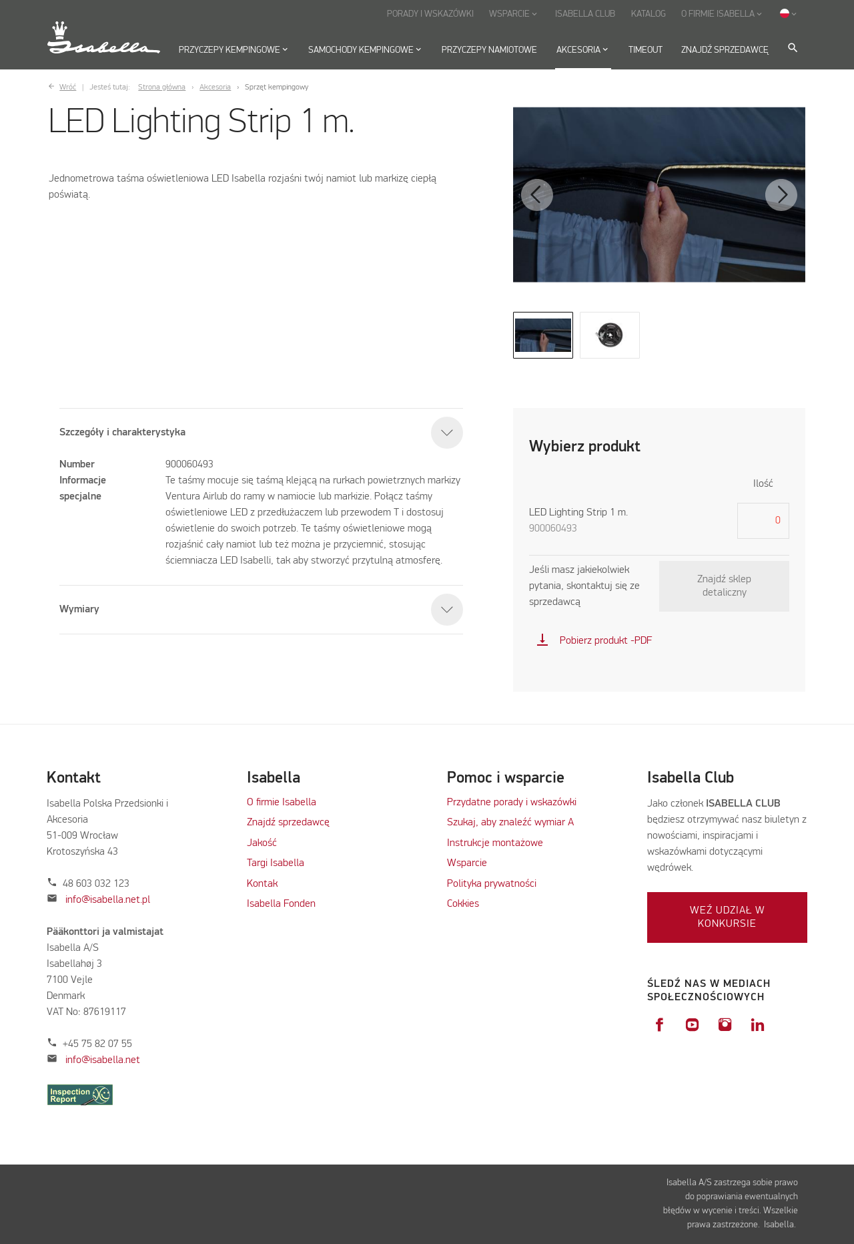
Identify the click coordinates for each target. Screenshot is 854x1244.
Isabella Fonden (281, 904)
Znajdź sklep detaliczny (724, 586)
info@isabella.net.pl (107, 900)
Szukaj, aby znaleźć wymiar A (510, 822)
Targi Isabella (275, 863)
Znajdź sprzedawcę (288, 822)
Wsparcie (467, 863)
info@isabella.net (102, 1060)
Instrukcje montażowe (495, 843)
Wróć (67, 87)
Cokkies (463, 904)
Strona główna (161, 87)
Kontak (262, 884)
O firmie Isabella (281, 802)
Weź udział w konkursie (727, 917)
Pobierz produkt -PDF (594, 641)
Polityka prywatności (491, 884)
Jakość (262, 843)
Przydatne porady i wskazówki (511, 802)
